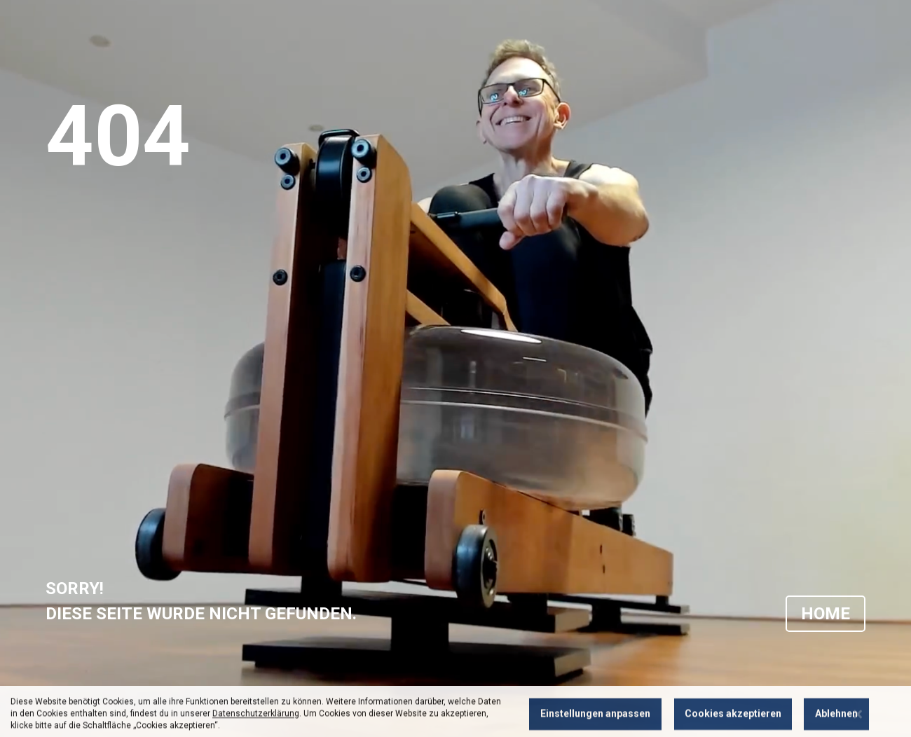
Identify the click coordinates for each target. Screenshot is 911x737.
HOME (825, 614)
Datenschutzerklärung (255, 726)
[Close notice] (858, 726)
